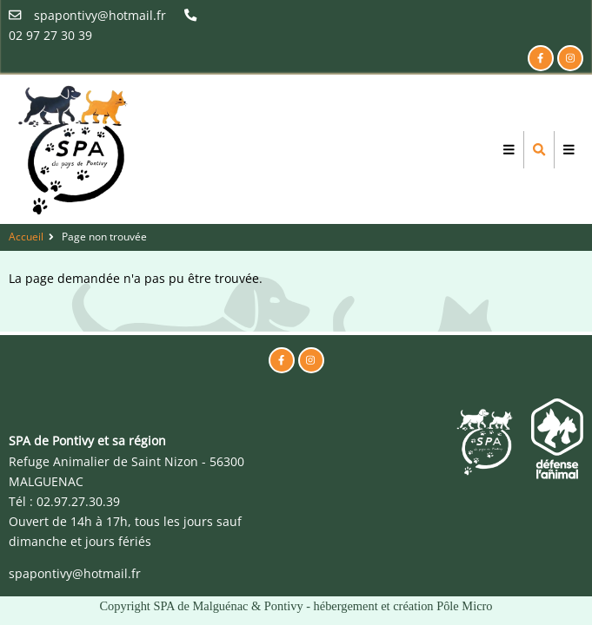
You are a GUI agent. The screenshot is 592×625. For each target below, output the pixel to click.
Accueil (26, 236)
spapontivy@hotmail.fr (75, 573)
